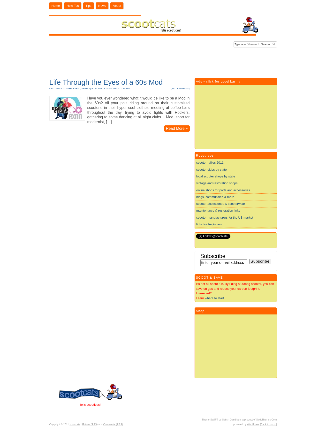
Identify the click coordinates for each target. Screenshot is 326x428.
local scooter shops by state (215, 176)
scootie (97, 88)
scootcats (74, 424)
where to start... (216, 298)
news (85, 88)
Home (56, 6)
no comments (180, 88)
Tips (88, 6)
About (117, 6)
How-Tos (73, 6)
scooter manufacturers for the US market (224, 217)
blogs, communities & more (215, 197)
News (102, 6)
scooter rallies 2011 (210, 162)
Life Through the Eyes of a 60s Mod (106, 82)
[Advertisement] (163, 61)
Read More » (177, 128)
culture (66, 88)
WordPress (253, 424)
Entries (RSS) (90, 424)
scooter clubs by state (211, 169)
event (76, 88)
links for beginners (209, 224)
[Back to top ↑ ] (268, 424)
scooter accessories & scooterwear (220, 204)
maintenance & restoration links (218, 210)
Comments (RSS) (113, 424)
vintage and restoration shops (217, 183)
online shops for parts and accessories (223, 190)
